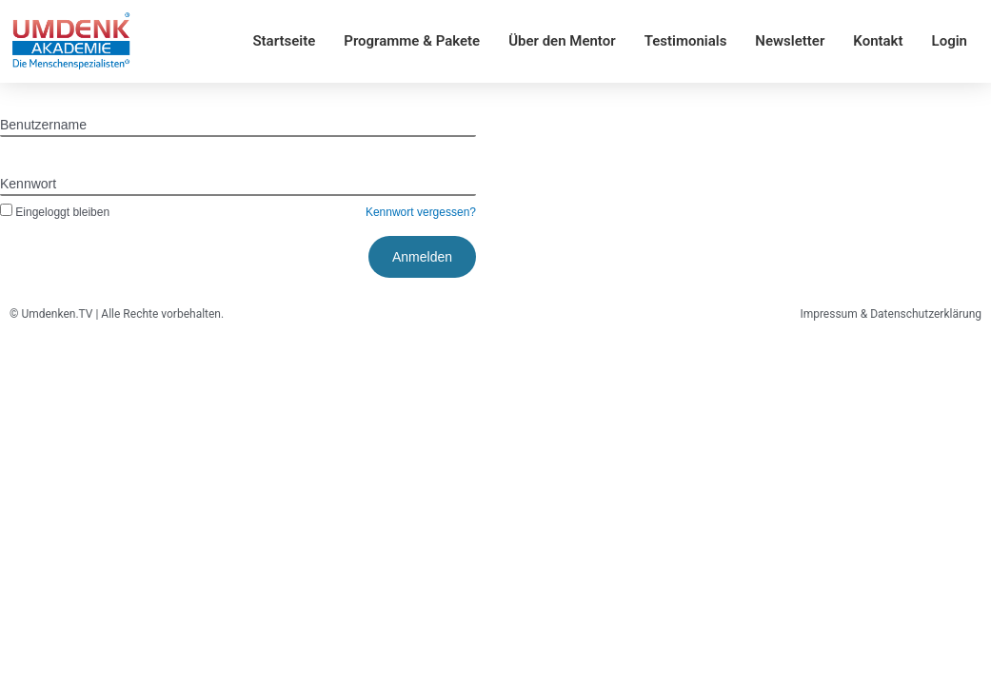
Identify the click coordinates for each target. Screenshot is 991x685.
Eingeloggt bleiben (54, 212)
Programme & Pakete (412, 40)
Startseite (283, 40)
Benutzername (43, 124)
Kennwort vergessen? (421, 212)
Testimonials (685, 40)
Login (949, 40)
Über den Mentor (561, 40)
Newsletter (789, 40)
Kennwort (28, 183)
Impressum (828, 314)
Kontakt (877, 40)
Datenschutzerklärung (925, 314)
